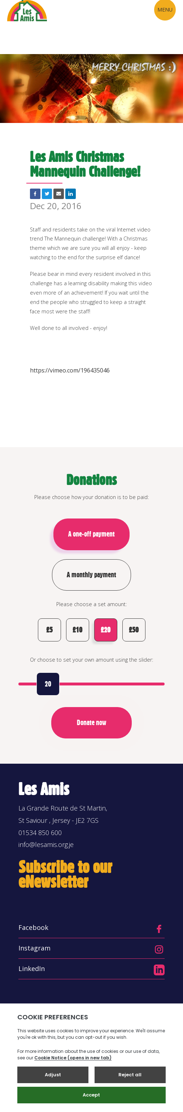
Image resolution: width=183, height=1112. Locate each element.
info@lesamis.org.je (46, 845)
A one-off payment (91, 534)
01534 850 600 (40, 833)
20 (48, 685)
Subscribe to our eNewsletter (65, 875)
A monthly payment (91, 574)
